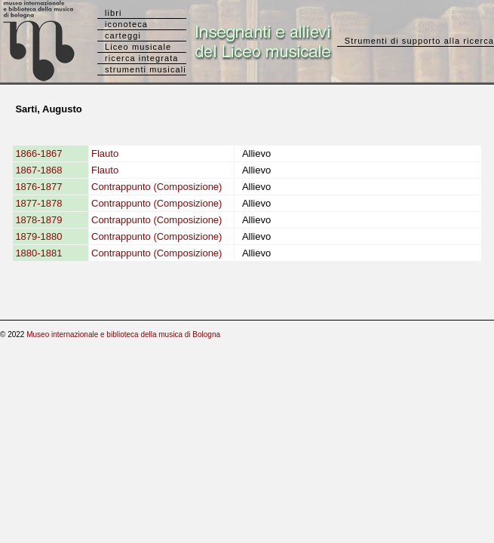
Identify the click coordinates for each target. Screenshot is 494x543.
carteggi (123, 35)
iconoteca (126, 24)
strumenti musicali (145, 69)
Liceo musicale (138, 46)
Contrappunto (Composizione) (156, 186)
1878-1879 (38, 219)
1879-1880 (38, 236)
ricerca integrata (142, 58)
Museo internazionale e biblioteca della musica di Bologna (123, 334)
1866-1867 (38, 153)
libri (113, 12)
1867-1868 (38, 170)
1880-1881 (38, 253)
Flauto (104, 153)
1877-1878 (38, 203)
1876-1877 (38, 186)
